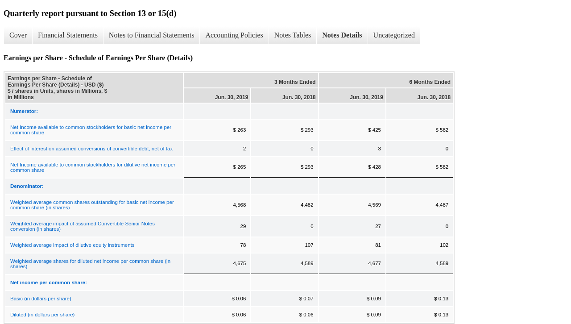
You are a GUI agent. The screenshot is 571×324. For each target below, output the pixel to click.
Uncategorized (394, 35)
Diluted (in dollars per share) (42, 314)
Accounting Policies (234, 35)
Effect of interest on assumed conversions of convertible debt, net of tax (91, 148)
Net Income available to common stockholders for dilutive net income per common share (92, 167)
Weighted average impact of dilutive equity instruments (72, 245)
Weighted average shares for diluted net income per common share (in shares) (90, 263)
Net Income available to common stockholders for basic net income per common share (90, 130)
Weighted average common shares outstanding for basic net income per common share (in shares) (92, 204)
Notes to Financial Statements (151, 35)
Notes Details (342, 35)
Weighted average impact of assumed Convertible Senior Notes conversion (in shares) (82, 226)
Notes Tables (292, 35)
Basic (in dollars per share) (40, 298)
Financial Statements (68, 35)
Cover (18, 35)
